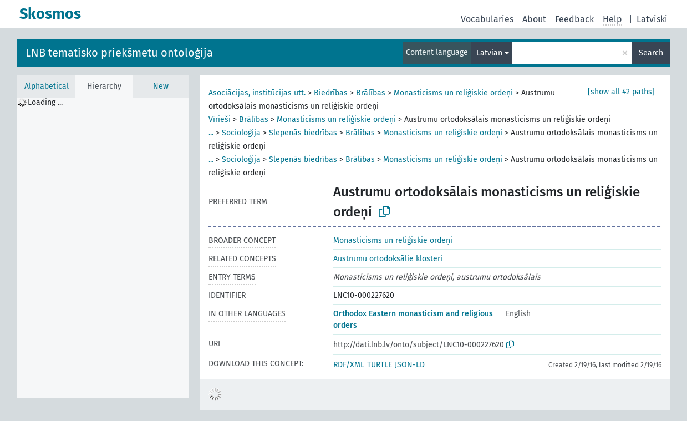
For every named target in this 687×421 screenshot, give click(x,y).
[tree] (103, 248)
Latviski (652, 19)
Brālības (370, 93)
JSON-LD (410, 364)
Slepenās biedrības (303, 133)
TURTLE (379, 364)
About (534, 19)
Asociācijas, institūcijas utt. (257, 93)
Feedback (574, 19)
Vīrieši (219, 119)
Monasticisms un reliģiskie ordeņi (453, 93)
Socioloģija (241, 133)
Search (651, 53)
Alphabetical (46, 86)
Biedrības (331, 93)
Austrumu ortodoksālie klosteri (387, 258)
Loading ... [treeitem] (45, 102)
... (210, 133)
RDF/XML (348, 364)
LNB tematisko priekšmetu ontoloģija (119, 52)
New (161, 86)
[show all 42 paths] (621, 92)
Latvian (489, 53)
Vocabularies (487, 19)
